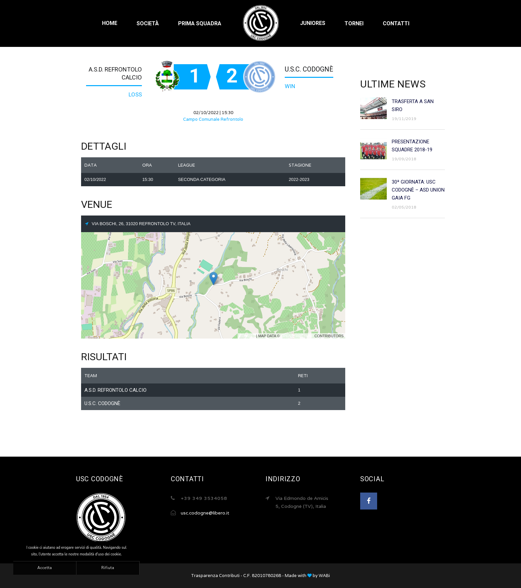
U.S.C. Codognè (309, 69)
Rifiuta (107, 567)
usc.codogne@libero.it (205, 513)
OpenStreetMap (297, 336)
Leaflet (247, 336)
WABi (324, 575)
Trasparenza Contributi (215, 575)
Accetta (44, 567)
